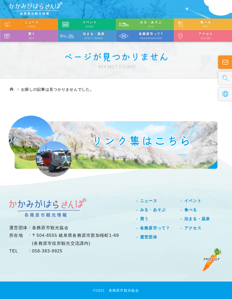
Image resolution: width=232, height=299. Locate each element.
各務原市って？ (155, 228)
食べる (190, 209)
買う (144, 218)
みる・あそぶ (153, 209)
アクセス (193, 228)
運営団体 (148, 237)
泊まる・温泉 (197, 218)
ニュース (148, 200)
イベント (193, 200)
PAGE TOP (212, 259)
